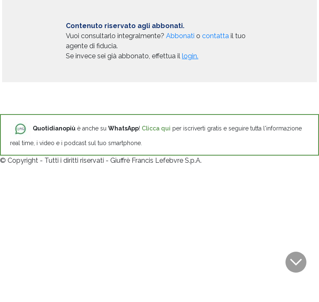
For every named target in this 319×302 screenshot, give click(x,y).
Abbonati (180, 36)
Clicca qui (156, 128)
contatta (215, 36)
